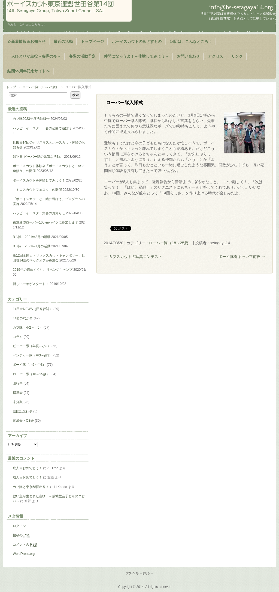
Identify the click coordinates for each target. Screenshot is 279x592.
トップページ (92, 42)
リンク (237, 56)
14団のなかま (23, 318)
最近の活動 (63, 42)
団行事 (18, 383)
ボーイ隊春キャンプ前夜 (242, 256)
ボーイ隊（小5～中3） (29, 365)
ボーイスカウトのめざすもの (137, 42)
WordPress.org (24, 554)
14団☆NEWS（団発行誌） (33, 309)
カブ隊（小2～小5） (28, 327)
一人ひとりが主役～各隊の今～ (34, 56)
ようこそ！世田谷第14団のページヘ (69, 11)
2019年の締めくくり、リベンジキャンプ (42, 270)
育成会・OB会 (23, 421)
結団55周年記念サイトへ (28, 71)
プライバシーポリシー (139, 573)
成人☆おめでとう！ (27, 468)
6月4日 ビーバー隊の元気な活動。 (38, 157)
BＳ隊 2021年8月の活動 (31, 237)
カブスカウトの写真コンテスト (133, 256)
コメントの (25, 545)
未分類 (18, 402)
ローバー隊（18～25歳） (170, 243)
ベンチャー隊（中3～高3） (32, 355)
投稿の (21, 535)
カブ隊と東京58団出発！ (31, 487)
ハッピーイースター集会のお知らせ (39, 213)
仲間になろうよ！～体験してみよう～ (136, 56)
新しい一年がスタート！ (31, 284)
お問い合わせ (188, 56)
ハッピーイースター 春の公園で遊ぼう (42, 128)
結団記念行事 (22, 411)
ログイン (19, 526)
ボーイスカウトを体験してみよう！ (39, 180)
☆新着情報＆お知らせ (26, 42)
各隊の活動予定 (82, 56)
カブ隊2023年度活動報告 (31, 119)
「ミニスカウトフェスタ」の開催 (37, 190)
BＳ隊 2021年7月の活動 (31, 246)
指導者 (18, 393)
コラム (18, 337)
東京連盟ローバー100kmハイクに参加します (45, 222)
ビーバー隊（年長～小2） (32, 346)
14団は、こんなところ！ (191, 42)
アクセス (215, 56)
